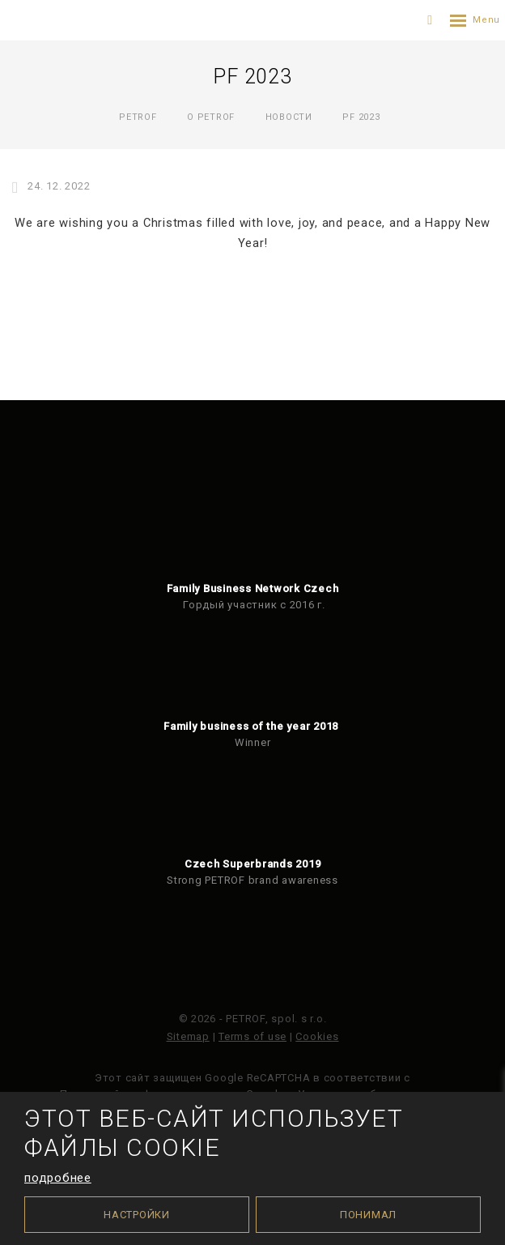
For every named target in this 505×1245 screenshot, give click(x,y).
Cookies (316, 1036)
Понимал (368, 1215)
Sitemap (188, 1036)
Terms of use (252, 1036)
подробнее (57, 1177)
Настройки (137, 1215)
